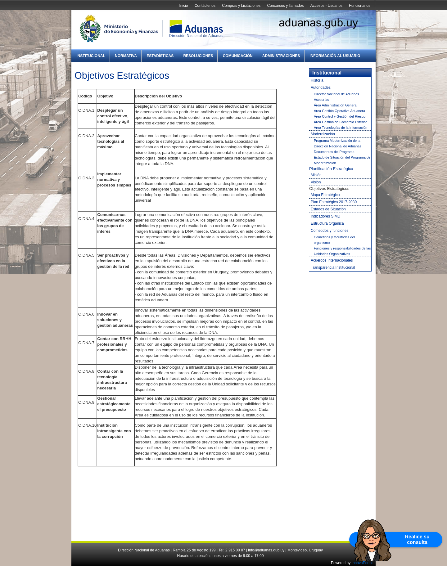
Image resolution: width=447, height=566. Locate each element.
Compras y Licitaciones (241, 5)
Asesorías (321, 99)
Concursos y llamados (285, 5)
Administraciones (281, 56)
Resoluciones (198, 56)
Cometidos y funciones (329, 230)
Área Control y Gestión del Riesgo (339, 116)
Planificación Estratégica (331, 168)
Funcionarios (359, 5)
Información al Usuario (334, 56)
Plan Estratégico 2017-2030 (334, 202)
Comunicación (238, 56)
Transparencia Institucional (333, 267)
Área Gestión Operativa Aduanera (339, 111)
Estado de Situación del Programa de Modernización (342, 160)
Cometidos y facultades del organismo (334, 240)
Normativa (126, 56)
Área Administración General (335, 105)
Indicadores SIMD (325, 216)
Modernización (323, 134)
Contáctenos (205, 5)
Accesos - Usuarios (326, 5)
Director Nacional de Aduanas (336, 94)
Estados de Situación (328, 209)
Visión (316, 182)
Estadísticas (160, 56)
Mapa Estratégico (325, 195)
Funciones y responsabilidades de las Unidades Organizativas (342, 251)
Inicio (183, 5)
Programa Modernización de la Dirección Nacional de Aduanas (337, 143)
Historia (317, 80)
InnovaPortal (362, 563)
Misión (316, 175)
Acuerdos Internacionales (332, 260)
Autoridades (321, 87)
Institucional (90, 56)
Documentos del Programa (334, 152)
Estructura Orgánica (327, 223)
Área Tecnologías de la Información (340, 127)
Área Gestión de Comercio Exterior (340, 122)
